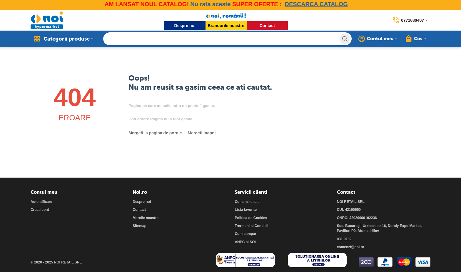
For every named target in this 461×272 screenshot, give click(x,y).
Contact (267, 25)
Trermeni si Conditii (251, 226)
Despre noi (185, 25)
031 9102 (344, 239)
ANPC (240, 242)
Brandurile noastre (226, 25)
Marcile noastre (145, 218)
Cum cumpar (245, 234)
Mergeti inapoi (202, 133)
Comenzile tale (247, 202)
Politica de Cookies (251, 218)
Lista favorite (246, 210)
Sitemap (139, 226)
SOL (253, 242)
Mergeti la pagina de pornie (155, 133)
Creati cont (40, 210)
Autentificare (41, 202)
